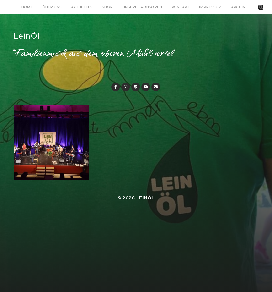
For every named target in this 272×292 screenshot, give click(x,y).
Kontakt (180, 7)
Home (27, 7)
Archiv (238, 7)
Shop (107, 7)
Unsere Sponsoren (142, 7)
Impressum (210, 7)
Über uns (52, 7)
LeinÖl (27, 35)
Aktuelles (81, 7)
